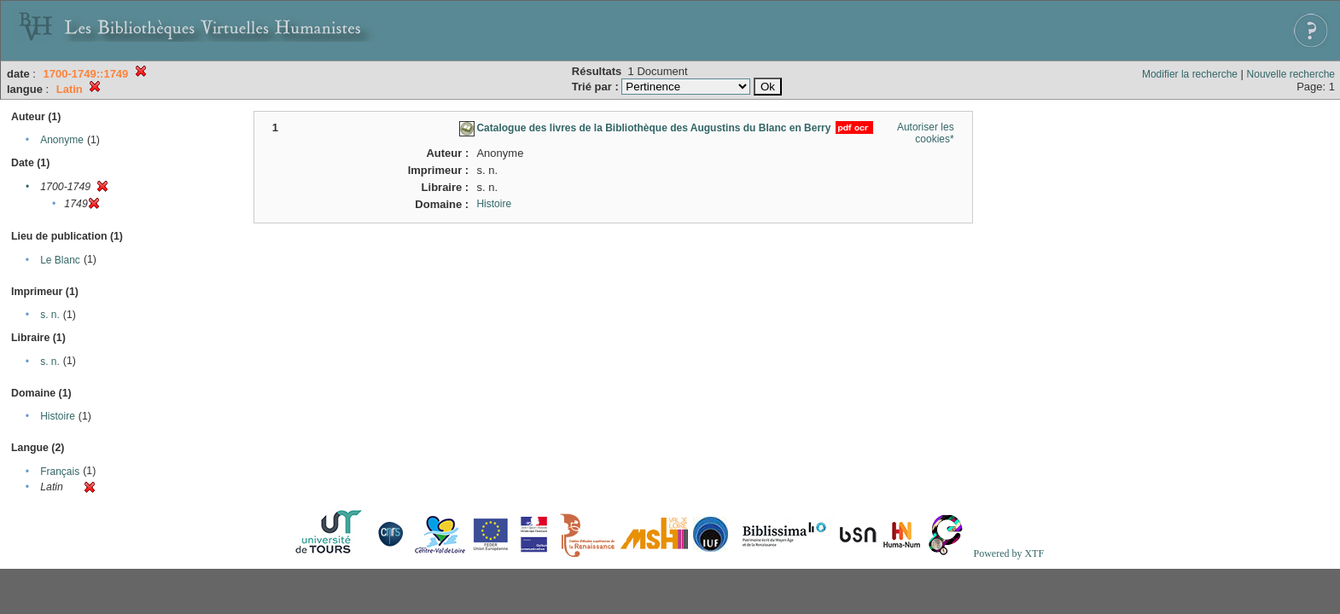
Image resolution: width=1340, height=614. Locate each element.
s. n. (50, 315)
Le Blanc (60, 260)
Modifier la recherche (1190, 74)
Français (59, 472)
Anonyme (62, 140)
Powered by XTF (1008, 553)
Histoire (57, 416)
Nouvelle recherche (1291, 74)
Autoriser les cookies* (925, 133)
